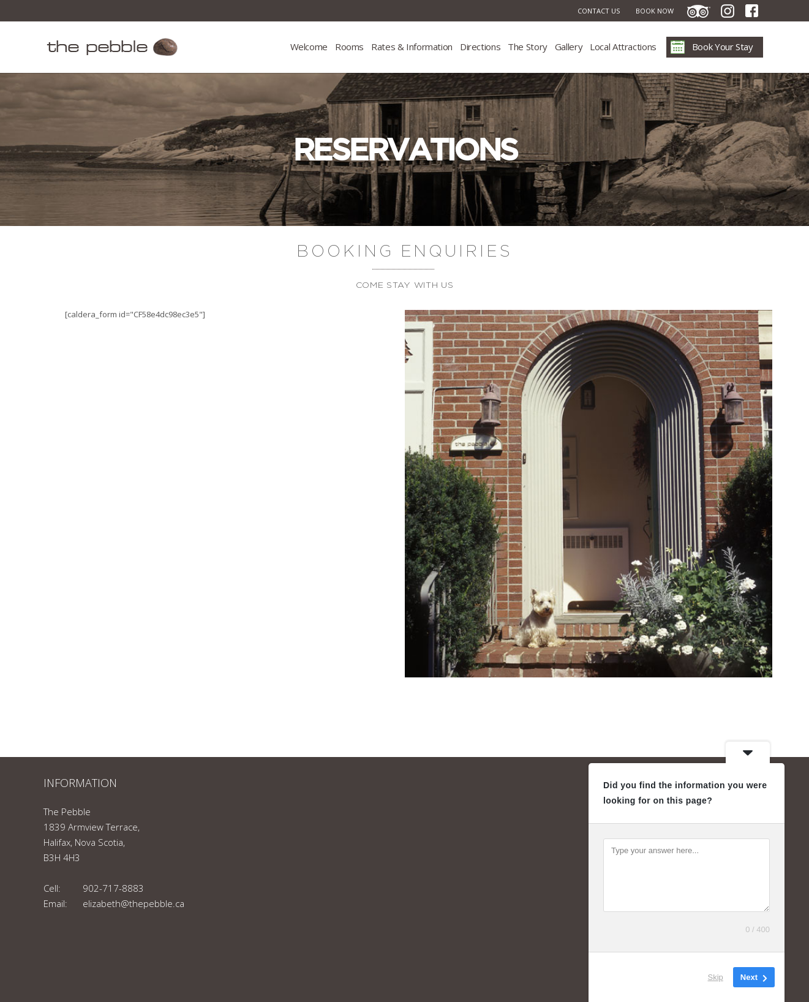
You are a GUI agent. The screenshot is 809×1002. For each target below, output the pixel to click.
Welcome (309, 46)
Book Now (655, 10)
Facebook (751, 10)
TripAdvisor (698, 11)
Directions (480, 46)
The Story (527, 46)
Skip (715, 977)
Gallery (568, 46)
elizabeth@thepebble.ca (133, 903)
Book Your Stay (722, 46)
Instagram (727, 11)
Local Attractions (623, 46)
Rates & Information (412, 46)
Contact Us (599, 10)
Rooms (349, 46)
